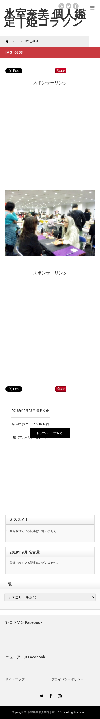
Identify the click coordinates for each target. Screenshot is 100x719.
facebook (76, 6)
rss (61, 6)
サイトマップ (15, 679)
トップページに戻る (49, 433)
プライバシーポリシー (67, 679)
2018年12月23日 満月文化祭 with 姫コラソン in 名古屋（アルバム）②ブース (30, 413)
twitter (68, 6)
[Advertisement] (50, 136)
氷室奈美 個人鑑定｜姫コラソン (45, 18)
